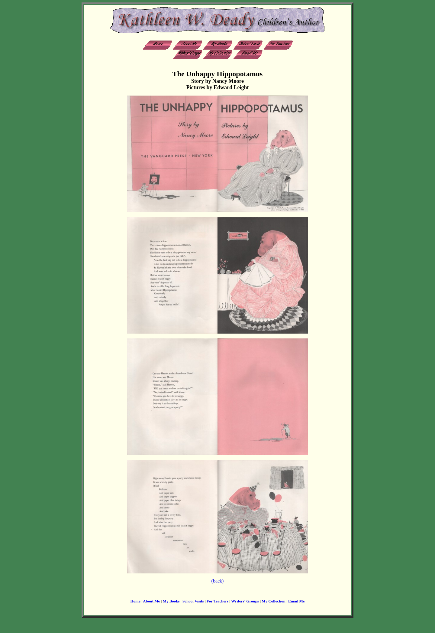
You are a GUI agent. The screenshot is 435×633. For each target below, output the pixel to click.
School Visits (193, 601)
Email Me (296, 601)
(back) (217, 580)
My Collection (273, 601)
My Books (171, 601)
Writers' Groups (245, 601)
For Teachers (217, 601)
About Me (151, 601)
